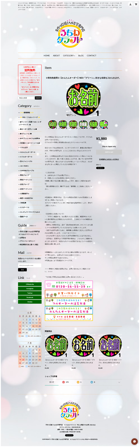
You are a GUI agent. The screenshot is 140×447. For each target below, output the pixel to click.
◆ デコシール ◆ (26, 134)
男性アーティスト (26, 180)
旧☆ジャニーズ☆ (26, 161)
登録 (22, 270)
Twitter (29, 293)
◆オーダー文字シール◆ (28, 129)
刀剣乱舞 (23, 203)
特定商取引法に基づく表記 (29, 244)
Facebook (30, 297)
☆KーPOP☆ (24, 166)
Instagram (29, 288)
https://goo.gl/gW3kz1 (74, 203)
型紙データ (24, 217)
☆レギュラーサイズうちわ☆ (30, 212)
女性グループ (24, 184)
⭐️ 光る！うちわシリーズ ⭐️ (30, 117)
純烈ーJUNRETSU (26, 198)
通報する (98, 164)
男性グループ (24, 175)
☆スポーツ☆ (24, 207)
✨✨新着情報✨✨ (27, 112)
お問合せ (23, 238)
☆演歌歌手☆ (24, 193)
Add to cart (109, 152)
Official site (30, 284)
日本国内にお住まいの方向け (109, 159)
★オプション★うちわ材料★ (30, 138)
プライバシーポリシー (27, 241)
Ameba (29, 302)
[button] (69, 55)
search (38, 98)
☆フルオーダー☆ (26, 157)
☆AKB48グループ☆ (27, 170)
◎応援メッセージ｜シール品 (30, 143)
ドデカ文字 (24, 147)
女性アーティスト (26, 189)
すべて (51, 382)
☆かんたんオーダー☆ (27, 152)
